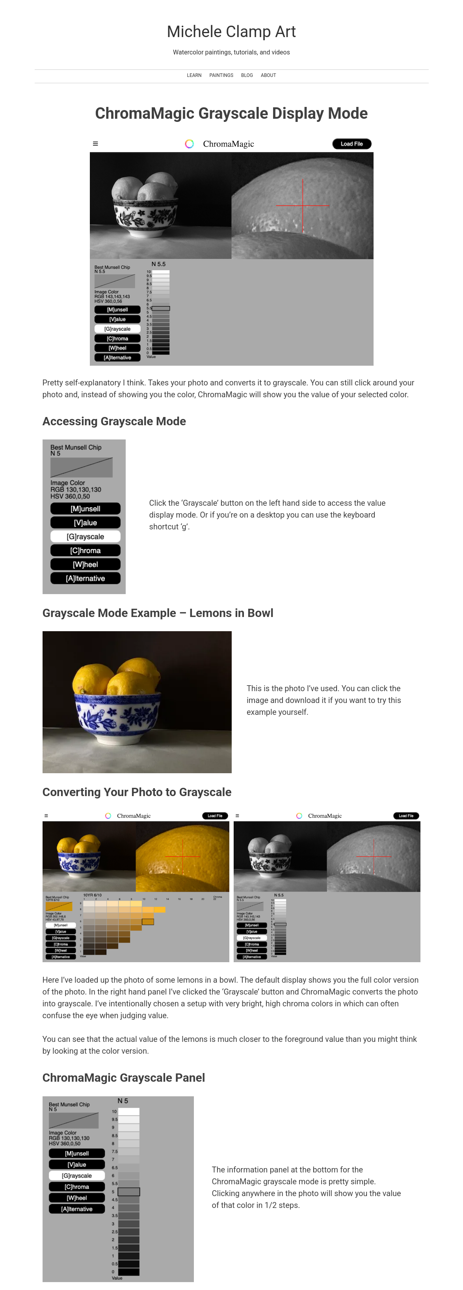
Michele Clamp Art (231, 31)
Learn (194, 75)
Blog (247, 75)
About (268, 75)
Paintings (222, 75)
